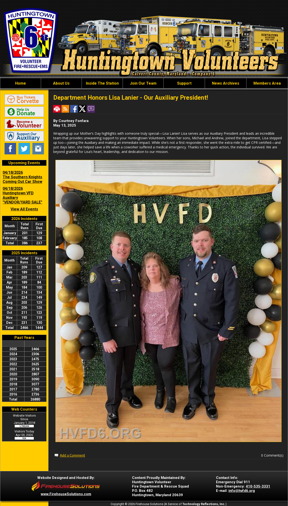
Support (184, 83)
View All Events (24, 209)
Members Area (267, 83)
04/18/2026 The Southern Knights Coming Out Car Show (22, 177)
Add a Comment (72, 455)
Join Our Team (143, 83)
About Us (61, 83)
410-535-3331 (258, 486)
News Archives (225, 83)
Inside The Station (102, 83)
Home (20, 83)
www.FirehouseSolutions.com (66, 494)
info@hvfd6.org (241, 491)
